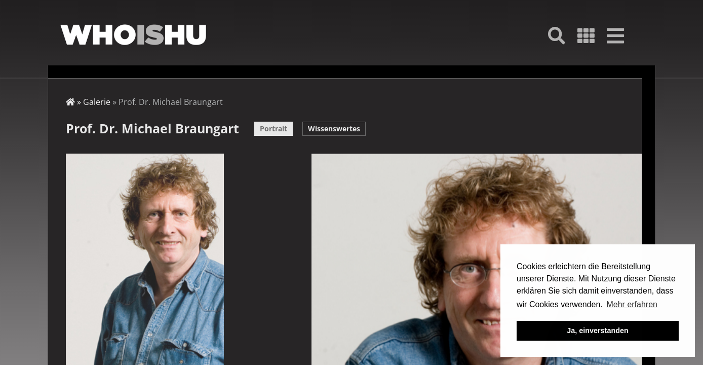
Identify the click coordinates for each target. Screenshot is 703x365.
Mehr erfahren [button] (631, 304)
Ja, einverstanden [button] (598, 330)
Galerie (96, 101)
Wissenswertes (334, 128)
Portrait (273, 128)
